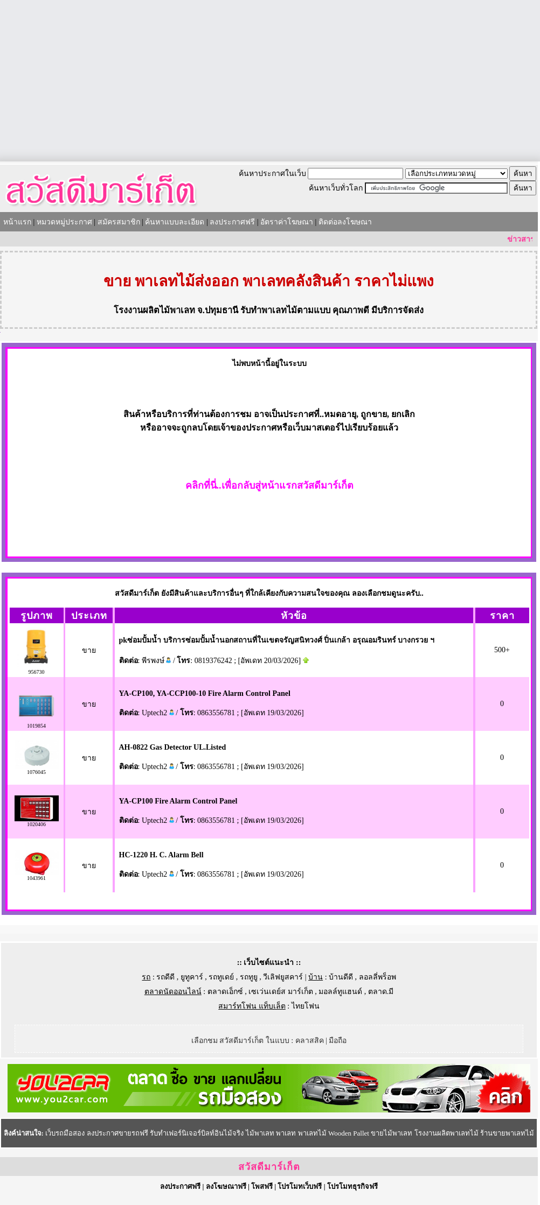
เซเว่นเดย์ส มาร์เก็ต (280, 992)
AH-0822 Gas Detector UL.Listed (172, 747)
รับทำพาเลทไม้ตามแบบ (285, 310)
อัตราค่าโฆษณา (286, 222)
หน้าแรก (17, 222)
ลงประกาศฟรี (232, 222)
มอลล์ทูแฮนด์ (340, 992)
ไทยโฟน (306, 1006)
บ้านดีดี (341, 977)
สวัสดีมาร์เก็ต (269, 1166)
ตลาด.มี (381, 992)
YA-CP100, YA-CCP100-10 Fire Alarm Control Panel (204, 693)
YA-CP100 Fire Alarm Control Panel (178, 801)
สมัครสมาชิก (119, 222)
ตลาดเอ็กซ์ (225, 992)
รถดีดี (165, 977)
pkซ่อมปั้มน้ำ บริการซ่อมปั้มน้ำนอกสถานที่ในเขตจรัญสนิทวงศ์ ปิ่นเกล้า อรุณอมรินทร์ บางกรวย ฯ (276, 640)
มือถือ (338, 1041)
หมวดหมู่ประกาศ (64, 222)
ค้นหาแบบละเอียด (174, 222)
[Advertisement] (270, 80)
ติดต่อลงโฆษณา (345, 222)
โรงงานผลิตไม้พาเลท (154, 310)
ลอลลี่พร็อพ (377, 977)
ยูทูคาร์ (192, 977)
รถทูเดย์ (221, 977)
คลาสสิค (309, 1041)
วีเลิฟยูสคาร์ (283, 977)
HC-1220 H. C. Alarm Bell (161, 855)
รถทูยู (249, 977)
